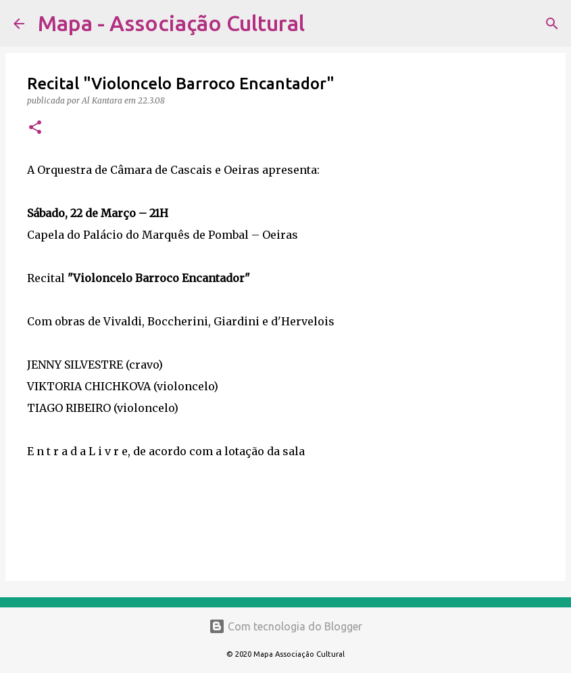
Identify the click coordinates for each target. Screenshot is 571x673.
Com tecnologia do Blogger (285, 626)
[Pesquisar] (324, 23)
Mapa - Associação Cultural (171, 23)
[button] (35, 128)
